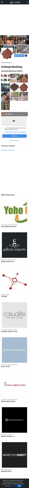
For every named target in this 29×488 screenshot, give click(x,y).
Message (14, 136)
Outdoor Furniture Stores (6, 62)
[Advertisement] (14, 19)
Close (19, 485)
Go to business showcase (7, 150)
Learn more (13, 486)
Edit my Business (14, 140)
